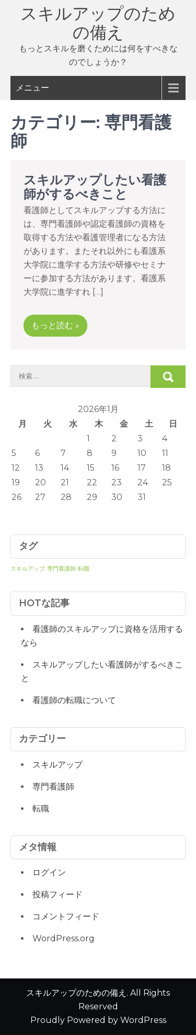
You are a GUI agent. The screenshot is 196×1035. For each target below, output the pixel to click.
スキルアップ (57, 765)
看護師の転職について (74, 700)
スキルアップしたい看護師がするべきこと (95, 186)
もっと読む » (55, 325)
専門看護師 (53, 787)
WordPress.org (63, 938)
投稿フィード (57, 894)
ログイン (49, 872)
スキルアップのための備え (98, 22)
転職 (40, 809)
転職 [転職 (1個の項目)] (83, 568)
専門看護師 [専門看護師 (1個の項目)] (61, 568)
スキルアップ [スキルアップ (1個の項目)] (27, 568)
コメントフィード (65, 916)
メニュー (32, 88)
